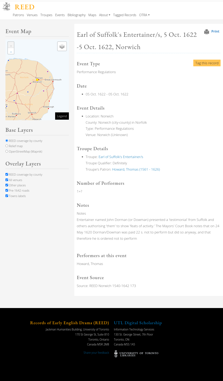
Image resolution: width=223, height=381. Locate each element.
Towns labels (15, 196)
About (103, 15)
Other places (15, 185)
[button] (11, 45)
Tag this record (207, 63)
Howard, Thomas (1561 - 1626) (136, 169)
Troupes (46, 15)
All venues (13, 180)
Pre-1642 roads (17, 190)
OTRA (143, 15)
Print (215, 31)
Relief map (14, 146)
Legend (62, 116)
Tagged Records (124, 15)
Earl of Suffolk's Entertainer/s (121, 156)
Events (60, 15)
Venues (32, 15)
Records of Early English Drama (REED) (69, 323)
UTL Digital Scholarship (138, 323)
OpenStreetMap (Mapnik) (23, 151)
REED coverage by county (23, 141)
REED (25, 7)
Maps (92, 15)
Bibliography (76, 15)
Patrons (18, 15)
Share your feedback (96, 353)
